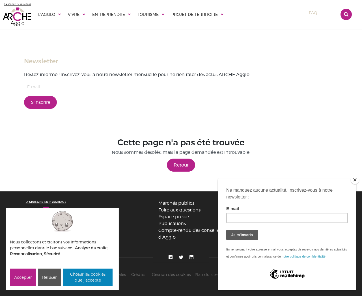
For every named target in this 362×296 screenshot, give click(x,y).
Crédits (138, 274)
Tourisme (148, 14)
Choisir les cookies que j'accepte (87, 277)
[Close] (355, 180)
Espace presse (173, 216)
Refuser (49, 277)
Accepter (23, 277)
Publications (172, 223)
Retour (181, 165)
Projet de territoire (194, 14)
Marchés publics (176, 203)
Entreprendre (108, 14)
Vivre (73, 14)
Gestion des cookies (171, 274)
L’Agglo (46, 14)
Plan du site (206, 274)
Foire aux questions (179, 210)
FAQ (318, 13)
